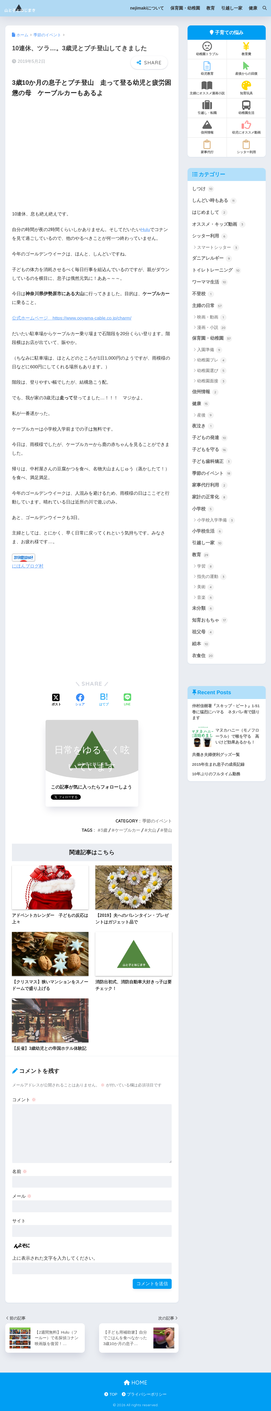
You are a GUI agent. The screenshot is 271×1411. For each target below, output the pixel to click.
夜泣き (203, 426)
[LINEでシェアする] (127, 700)
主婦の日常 (207, 306)
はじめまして (210, 212)
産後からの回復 (246, 68)
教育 (201, 555)
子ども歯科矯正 (212, 461)
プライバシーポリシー (147, 1394)
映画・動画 (211, 317)
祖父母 (203, 632)
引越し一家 (207, 543)
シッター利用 (246, 147)
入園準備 (209, 350)
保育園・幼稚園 (212, 338)
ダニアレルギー (212, 258)
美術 (205, 587)
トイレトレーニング (216, 270)
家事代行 (207, 147)
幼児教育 (207, 68)
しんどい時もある (214, 201)
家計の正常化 (210, 497)
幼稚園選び (211, 371)
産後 (205, 415)
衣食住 (203, 656)
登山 (167, 830)
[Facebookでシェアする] (80, 700)
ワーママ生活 (210, 282)
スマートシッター (218, 248)
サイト (19, 1220)
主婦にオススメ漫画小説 (207, 88)
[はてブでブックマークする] (104, 700)
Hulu (145, 229)
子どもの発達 (210, 438)
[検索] (262, 8)
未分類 (203, 608)
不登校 (203, 294)
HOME (135, 1382)
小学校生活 (207, 531)
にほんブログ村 (27, 566)
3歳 (104, 830)
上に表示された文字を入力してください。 (55, 1258)
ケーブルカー (127, 830)
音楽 (205, 597)
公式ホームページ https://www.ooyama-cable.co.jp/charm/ (71, 318)
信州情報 (207, 127)
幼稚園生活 (246, 107)
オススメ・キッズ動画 (219, 224)
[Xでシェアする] (56, 700)
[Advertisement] (92, 157)
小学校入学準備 (216, 520)
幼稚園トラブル (207, 49)
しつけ (203, 189)
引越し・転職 (207, 107)
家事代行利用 (210, 485)
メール (22, 1196)
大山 (152, 830)
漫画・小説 (211, 328)
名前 (19, 1171)
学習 (205, 566)
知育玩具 (246, 88)
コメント (24, 1099)
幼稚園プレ (211, 360)
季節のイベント (157, 821)
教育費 (246, 49)
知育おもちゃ (210, 620)
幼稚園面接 (211, 381)
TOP (113, 1394)
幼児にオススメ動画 (246, 127)
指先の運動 (211, 577)
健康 (201, 404)
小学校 (203, 509)
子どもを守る (210, 450)
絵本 (201, 644)
